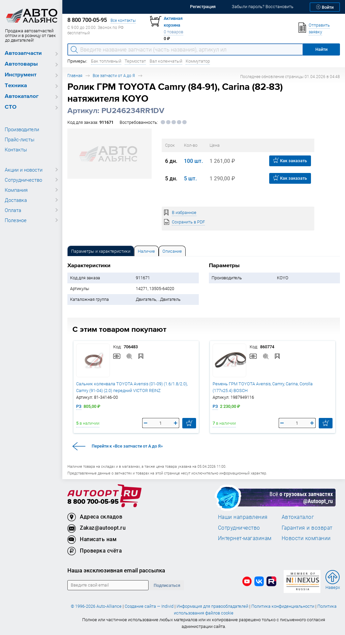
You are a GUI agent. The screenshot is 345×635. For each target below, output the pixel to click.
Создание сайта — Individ (149, 606)
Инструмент (20, 75)
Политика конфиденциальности (282, 606)
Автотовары (21, 64)
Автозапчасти (23, 53)
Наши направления (243, 517)
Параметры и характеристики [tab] (100, 251)
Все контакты (123, 20)
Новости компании (306, 538)
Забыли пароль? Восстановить (262, 6)
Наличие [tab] (146, 251)
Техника (16, 86)
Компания (16, 189)
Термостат (135, 61)
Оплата (13, 210)
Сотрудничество (23, 179)
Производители (22, 129)
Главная (74, 75)
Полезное (16, 220)
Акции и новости (23, 169)
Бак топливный (106, 61)
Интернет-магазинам (245, 538)
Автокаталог (22, 96)
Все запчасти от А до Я (114, 75)
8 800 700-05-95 (93, 502)
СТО (11, 107)
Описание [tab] (172, 251)
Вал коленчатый (166, 61)
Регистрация (203, 6)
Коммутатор (198, 61)
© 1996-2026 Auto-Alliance (96, 606)
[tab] (100, 251)
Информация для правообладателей (212, 606)
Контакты (16, 149)
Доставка (16, 200)
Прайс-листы (19, 139)
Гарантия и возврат (307, 527)
